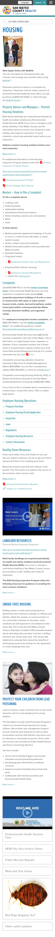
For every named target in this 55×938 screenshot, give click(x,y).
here (46, 369)
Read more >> (9, 153)
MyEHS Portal (12, 100)
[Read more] (27, 894)
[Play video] (27, 812)
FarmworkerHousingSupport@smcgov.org (23, 329)
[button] (27, 406)
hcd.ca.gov (24, 276)
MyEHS (6, 80)
